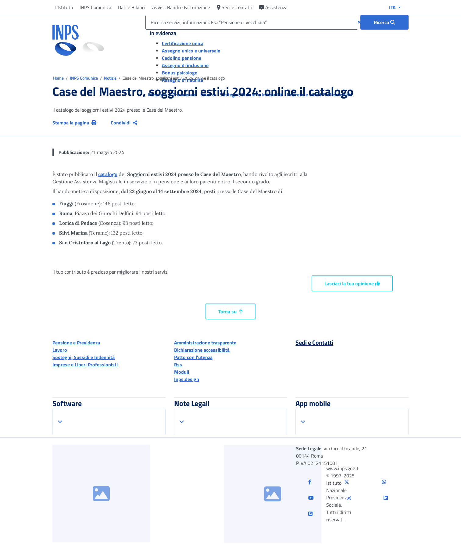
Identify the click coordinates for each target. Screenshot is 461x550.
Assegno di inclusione (185, 65)
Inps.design (186, 379)
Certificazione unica (182, 43)
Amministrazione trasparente (205, 342)
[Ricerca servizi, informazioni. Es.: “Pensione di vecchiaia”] (251, 22)
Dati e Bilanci (131, 7)
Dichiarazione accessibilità (202, 350)
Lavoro (59, 350)
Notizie (110, 78)
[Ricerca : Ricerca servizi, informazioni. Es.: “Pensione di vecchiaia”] (384, 22)
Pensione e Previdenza (76, 342)
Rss (178, 364)
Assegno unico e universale (191, 50)
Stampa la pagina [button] (74, 122)
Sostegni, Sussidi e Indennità (83, 357)
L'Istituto (64, 7)
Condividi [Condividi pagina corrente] (124, 122)
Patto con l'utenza (193, 357)
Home (59, 78)
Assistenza (273, 7)
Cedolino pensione (181, 58)
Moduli (181, 372)
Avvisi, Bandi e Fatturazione (181, 7)
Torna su (230, 311)
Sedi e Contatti (234, 7)
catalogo (107, 174)
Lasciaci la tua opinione (352, 283)
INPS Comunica (95, 7)
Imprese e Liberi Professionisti (85, 364)
